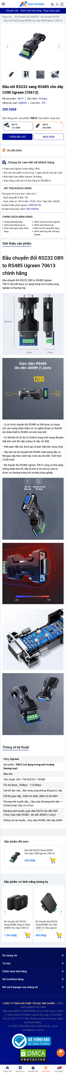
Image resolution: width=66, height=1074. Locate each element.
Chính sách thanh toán (44, 225)
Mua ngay (49, 136)
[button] (3, 4)
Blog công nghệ (52, 10)
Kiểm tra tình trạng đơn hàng (46, 228)
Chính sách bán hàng (31, 10)
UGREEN (22, 103)
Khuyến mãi (12, 10)
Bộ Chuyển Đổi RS (50, 17)
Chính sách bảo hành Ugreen (47, 222)
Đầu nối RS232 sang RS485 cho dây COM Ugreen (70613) (33, 20)
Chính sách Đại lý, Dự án (14, 225)
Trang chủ (7, 17)
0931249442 (32, 209)
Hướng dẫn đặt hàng (13, 222)
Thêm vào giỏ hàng (17, 137)
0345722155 (34, 205)
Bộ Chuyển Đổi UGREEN (27, 17)
